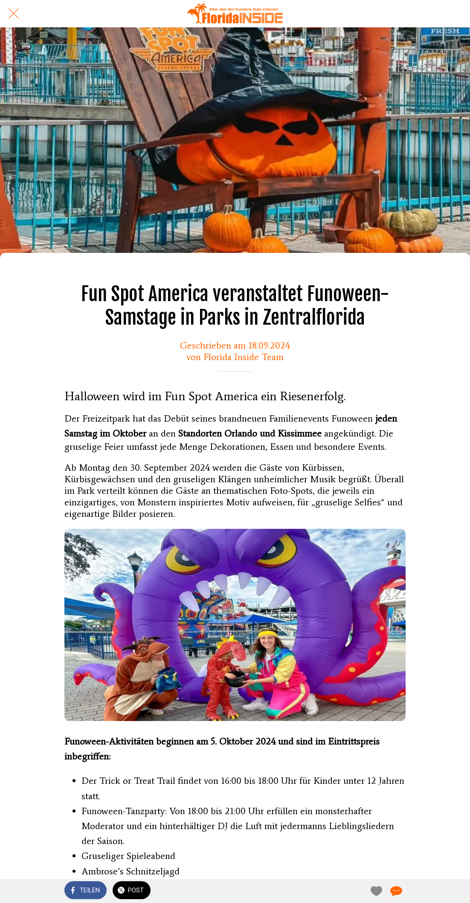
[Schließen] (14, 14)
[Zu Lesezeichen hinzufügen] (375, 891)
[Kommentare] (395, 891)
